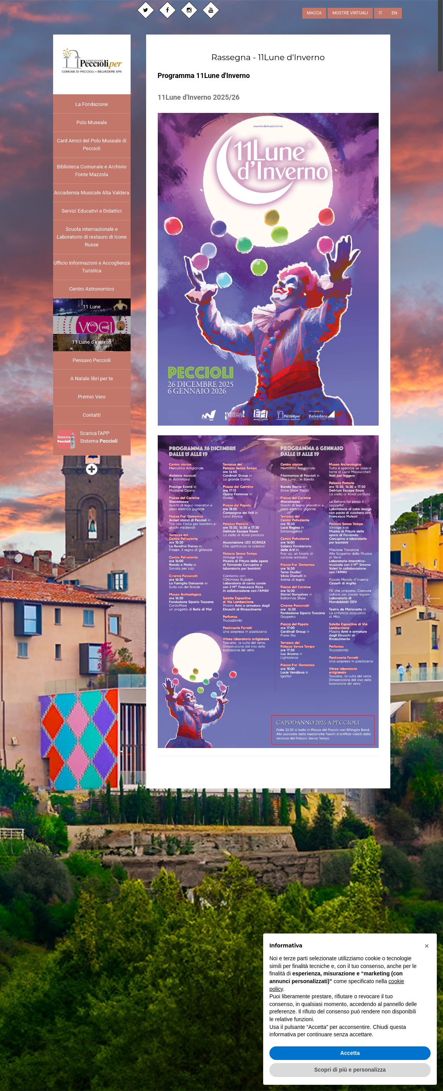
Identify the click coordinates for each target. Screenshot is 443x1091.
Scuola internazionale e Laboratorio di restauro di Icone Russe (91, 237)
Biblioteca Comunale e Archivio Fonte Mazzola (91, 170)
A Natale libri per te (91, 378)
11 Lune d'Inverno (91, 342)
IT (380, 13)
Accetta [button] (350, 1053)
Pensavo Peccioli (91, 360)
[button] (427, 946)
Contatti (91, 415)
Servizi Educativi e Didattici (92, 211)
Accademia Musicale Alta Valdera (91, 193)
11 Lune (92, 307)
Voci (92, 324)
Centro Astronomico (91, 289)
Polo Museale (91, 122)
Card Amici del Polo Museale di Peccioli (92, 144)
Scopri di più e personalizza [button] (350, 1070)
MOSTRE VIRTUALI (350, 13)
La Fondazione (91, 104)
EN (394, 13)
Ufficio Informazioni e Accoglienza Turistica (91, 267)
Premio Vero (91, 397)
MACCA (314, 13)
